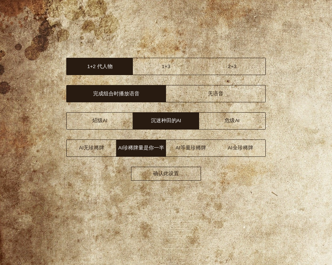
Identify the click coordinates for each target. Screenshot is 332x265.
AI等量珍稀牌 (191, 148)
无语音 (215, 93)
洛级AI (166, 120)
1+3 (166, 66)
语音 (116, 93)
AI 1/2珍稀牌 (141, 148)
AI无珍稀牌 (91, 148)
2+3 (232, 66)
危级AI (232, 120)
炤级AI (99, 120)
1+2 (100, 66)
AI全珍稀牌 (240, 148)
